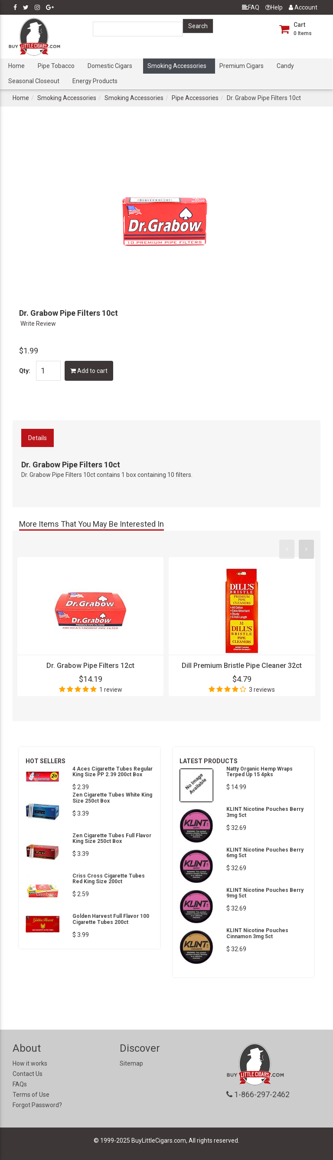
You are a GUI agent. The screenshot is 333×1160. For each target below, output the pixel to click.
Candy (285, 65)
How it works (30, 1063)
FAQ (250, 7)
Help (274, 7)
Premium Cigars (241, 65)
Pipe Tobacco (56, 65)
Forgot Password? (37, 1105)
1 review (110, 689)
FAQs (20, 1084)
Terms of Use (31, 1094)
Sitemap (131, 1063)
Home (16, 65)
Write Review (38, 323)
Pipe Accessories (195, 97)
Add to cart (89, 370)
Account (303, 7)
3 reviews (262, 689)
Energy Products (95, 81)
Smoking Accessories (176, 65)
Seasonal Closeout (33, 81)
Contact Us (27, 1073)
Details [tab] (37, 437)
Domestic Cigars (110, 65)
